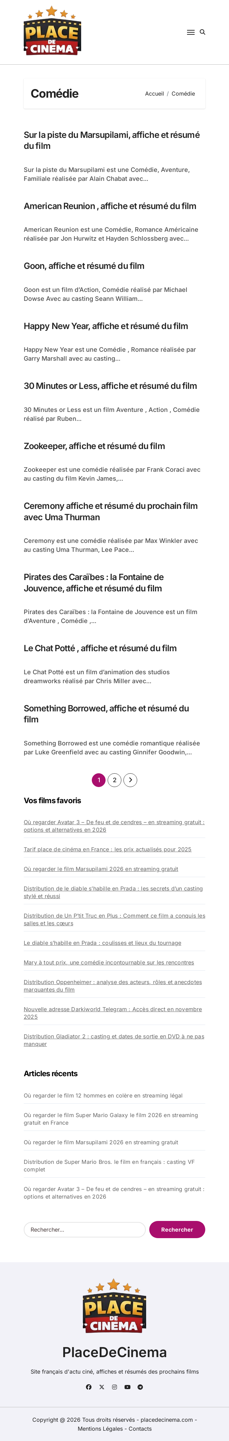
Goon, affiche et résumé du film (84, 266)
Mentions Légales (101, 1428)
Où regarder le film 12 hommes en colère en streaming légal (103, 1095)
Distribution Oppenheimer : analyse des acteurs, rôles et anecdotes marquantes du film (113, 986)
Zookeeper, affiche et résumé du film (94, 446)
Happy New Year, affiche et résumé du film (106, 326)
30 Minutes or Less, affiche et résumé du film (110, 386)
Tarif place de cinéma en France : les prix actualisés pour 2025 (108, 849)
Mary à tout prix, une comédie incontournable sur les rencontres (109, 962)
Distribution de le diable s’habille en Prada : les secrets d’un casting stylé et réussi (113, 892)
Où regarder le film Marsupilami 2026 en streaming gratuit (101, 868)
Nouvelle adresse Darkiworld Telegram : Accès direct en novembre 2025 (113, 1013)
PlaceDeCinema (114, 1352)
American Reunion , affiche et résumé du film (110, 206)
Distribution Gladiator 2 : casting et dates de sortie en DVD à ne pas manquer (114, 1040)
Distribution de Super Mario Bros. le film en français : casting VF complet (109, 1165)
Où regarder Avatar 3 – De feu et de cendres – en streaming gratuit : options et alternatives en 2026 (114, 826)
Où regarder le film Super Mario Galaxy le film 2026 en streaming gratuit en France (111, 1119)
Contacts (140, 1428)
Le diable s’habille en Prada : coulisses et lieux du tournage (102, 942)
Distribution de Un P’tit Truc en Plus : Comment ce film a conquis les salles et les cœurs (114, 919)
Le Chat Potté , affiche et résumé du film (100, 648)
